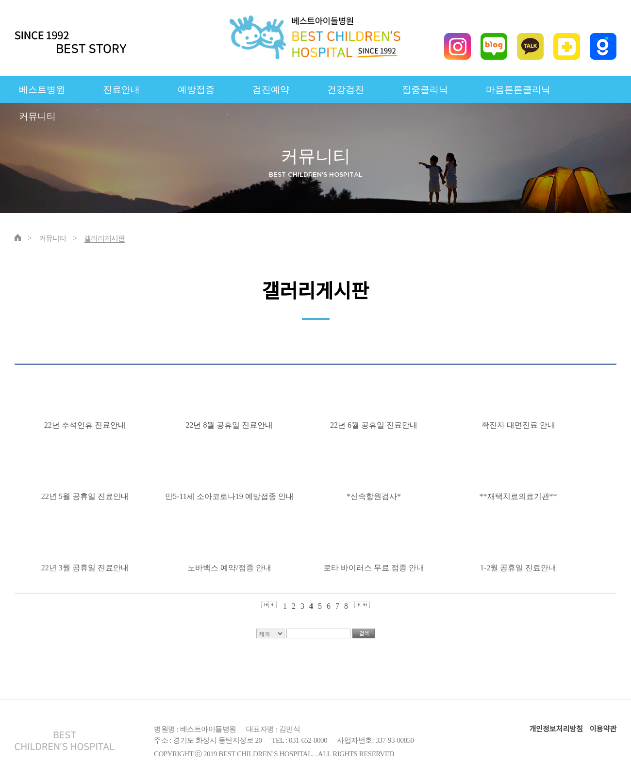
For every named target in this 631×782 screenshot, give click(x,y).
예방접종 (196, 89)
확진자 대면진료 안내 (520, 425)
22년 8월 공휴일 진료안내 (231, 425)
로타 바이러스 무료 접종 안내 (375, 568)
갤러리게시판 (104, 238)
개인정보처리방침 (555, 729)
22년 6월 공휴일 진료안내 (375, 425)
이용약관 (603, 729)
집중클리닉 (425, 89)
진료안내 (121, 89)
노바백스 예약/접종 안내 (231, 568)
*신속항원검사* (376, 496)
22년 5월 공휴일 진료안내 (87, 496)
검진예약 (270, 89)
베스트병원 (42, 89)
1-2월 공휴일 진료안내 (520, 568)
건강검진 (345, 89)
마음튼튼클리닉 (518, 89)
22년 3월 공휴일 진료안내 (87, 568)
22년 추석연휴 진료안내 (87, 425)
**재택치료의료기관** (520, 496)
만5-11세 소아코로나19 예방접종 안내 (231, 496)
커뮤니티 (37, 116)
